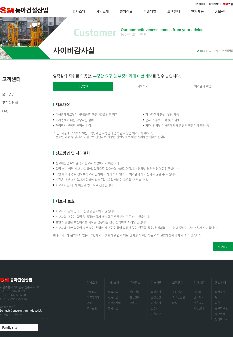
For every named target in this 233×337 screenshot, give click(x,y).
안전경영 (156, 303)
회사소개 (78, 11)
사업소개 (102, 11)
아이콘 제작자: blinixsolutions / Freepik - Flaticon (30, 318)
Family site (9, 327)
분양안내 (134, 292)
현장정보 (134, 297)
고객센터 (173, 11)
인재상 (197, 292)
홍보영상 (220, 314)
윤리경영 (8, 94)
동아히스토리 (222, 319)
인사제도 (199, 297)
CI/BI (218, 303)
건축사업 (113, 297)
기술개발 (150, 11)
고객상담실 (10, 102)
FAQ (5, 110)
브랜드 (133, 303)
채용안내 (199, 308)
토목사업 (113, 292)
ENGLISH (200, 4)
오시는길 (92, 308)
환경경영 (156, 297)
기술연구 (156, 314)
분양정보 (126, 11)
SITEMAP (214, 4)
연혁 (89, 303)
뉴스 (217, 297)
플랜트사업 (114, 303)
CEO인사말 (93, 297)
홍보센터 (220, 282)
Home (202, 50)
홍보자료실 (221, 308)
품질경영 (156, 292)
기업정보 (92, 292)
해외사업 (113, 308)
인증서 (154, 308)
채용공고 (199, 303)
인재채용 (197, 11)
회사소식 (220, 292)
